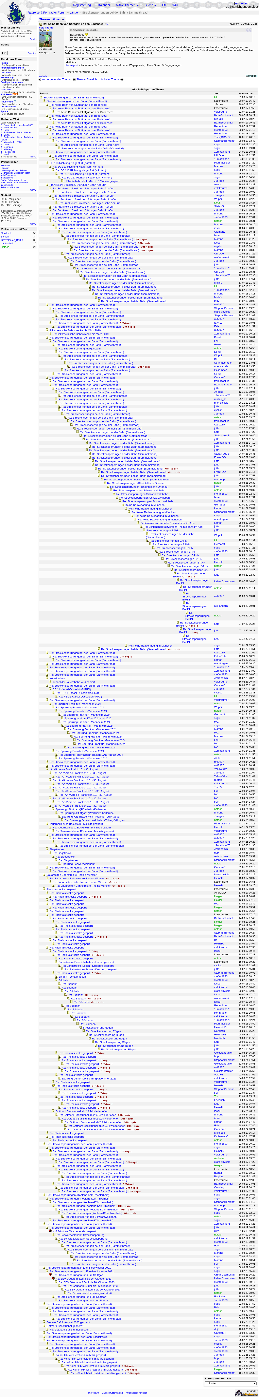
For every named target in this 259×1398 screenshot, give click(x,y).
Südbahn (64, 980)
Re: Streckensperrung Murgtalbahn (80, 348)
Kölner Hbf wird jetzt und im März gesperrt (81, 1355)
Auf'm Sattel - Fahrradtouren (14, 182)
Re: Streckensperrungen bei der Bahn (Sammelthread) (82, 133)
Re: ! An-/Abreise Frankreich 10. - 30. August (79, 772)
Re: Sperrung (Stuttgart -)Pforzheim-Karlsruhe (86, 813)
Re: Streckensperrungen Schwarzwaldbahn (139, 490)
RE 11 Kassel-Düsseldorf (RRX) (72, 689)
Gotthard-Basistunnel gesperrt (65, 1325)
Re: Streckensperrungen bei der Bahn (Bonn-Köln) (89, 144)
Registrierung (82, 5)
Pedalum (5, 168)
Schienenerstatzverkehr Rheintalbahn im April (168, 523)
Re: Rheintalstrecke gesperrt (67, 893)
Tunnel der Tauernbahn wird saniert (73, 682)
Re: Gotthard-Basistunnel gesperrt (70, 1329)
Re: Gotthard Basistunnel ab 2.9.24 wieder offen (88, 1114)
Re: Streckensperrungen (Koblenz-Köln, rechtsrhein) (78, 1194)
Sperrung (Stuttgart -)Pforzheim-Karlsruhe (81, 809)
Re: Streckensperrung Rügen (103, 1031)
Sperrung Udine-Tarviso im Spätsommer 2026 (89, 1078)
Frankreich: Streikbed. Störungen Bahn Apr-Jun (78, 184)
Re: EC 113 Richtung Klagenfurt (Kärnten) (78, 166)
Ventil (6, 154)
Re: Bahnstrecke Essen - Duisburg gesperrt (88, 965)
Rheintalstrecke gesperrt (61, 889)
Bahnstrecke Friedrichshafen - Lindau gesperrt (86, 962)
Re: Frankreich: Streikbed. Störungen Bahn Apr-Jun (83, 188)
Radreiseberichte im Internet (17, 132)
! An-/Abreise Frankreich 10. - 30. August (74, 769)
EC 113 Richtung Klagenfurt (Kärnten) (72, 163)
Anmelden (241, 3)
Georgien (8, 147)
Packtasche (9, 152)
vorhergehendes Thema (54, 79)
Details (33, 39)
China (7, 135)
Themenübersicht (85, 79)
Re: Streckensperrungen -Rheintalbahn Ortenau (136, 483)
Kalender (104, 5)
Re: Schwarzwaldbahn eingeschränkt (90, 1293)
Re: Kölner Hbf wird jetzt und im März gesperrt (86, 1358)
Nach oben (44, 76)
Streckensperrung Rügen (98, 1027)
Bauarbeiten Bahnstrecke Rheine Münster (72, 874)
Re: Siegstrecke (62, 853)
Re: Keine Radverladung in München (150, 508)
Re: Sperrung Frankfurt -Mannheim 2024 (77, 703)
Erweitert (32, 53)
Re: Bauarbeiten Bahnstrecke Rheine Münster (77, 878)
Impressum (93, 1393)
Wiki (175, 5)
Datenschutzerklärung (112, 1393)
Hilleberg (8, 149)
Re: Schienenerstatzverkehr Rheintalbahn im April (173, 526)
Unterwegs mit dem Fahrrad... (15, 170)
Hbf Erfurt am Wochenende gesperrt (74, 1231)
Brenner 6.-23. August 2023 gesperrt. (69, 1322)
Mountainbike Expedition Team (15, 173)
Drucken (251, 76)
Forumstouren (10, 127)
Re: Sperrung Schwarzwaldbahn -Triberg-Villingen (95, 820)
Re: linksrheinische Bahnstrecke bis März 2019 (81, 334)
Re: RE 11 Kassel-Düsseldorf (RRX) (77, 692)
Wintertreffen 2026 (12, 142)
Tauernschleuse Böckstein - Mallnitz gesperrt (76, 823)
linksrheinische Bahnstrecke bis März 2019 (75, 330)
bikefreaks (6, 165)
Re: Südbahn (69, 983)
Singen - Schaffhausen (72, 976)
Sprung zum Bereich (218, 1378)
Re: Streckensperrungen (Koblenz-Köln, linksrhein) (80, 1198)
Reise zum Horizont (10, 187)
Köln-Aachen (57, 678)
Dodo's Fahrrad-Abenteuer (13, 180)
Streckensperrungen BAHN (163, 530)
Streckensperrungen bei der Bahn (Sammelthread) (74, 97)
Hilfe (164, 5)
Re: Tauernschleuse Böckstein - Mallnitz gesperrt (82, 827)
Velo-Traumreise (8, 175)
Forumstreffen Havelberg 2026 (18, 125)
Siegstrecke (57, 849)
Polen (6, 130)
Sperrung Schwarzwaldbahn (79, 863)
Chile (6, 144)
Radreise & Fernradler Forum (47, 12)
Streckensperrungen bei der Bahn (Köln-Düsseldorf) (93, 148)
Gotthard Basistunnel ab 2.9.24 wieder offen (82, 1111)
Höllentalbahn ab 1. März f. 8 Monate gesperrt (92, 181)
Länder (74, 12)
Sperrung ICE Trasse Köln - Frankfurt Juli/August (91, 816)
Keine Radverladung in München (145, 504)
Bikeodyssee (7, 177)
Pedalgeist (72, 65)
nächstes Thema (112, 79)
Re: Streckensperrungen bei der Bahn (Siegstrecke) (77, 1336)
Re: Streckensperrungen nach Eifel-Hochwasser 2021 (79, 1267)
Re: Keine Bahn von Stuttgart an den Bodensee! (78, 104)
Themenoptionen (52, 19)
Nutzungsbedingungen (137, 1393)
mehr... (33, 156)
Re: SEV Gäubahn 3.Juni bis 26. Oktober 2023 (83, 1278)
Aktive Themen (125, 5)
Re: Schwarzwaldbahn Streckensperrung (80, 1235)
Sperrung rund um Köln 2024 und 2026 (88, 718)
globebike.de (7, 185)
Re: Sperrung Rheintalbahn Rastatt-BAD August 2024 (91, 754)
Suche (149, 5)
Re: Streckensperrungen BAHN (168, 540)
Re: (108, 24)
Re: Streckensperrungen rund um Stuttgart (78, 1275)
